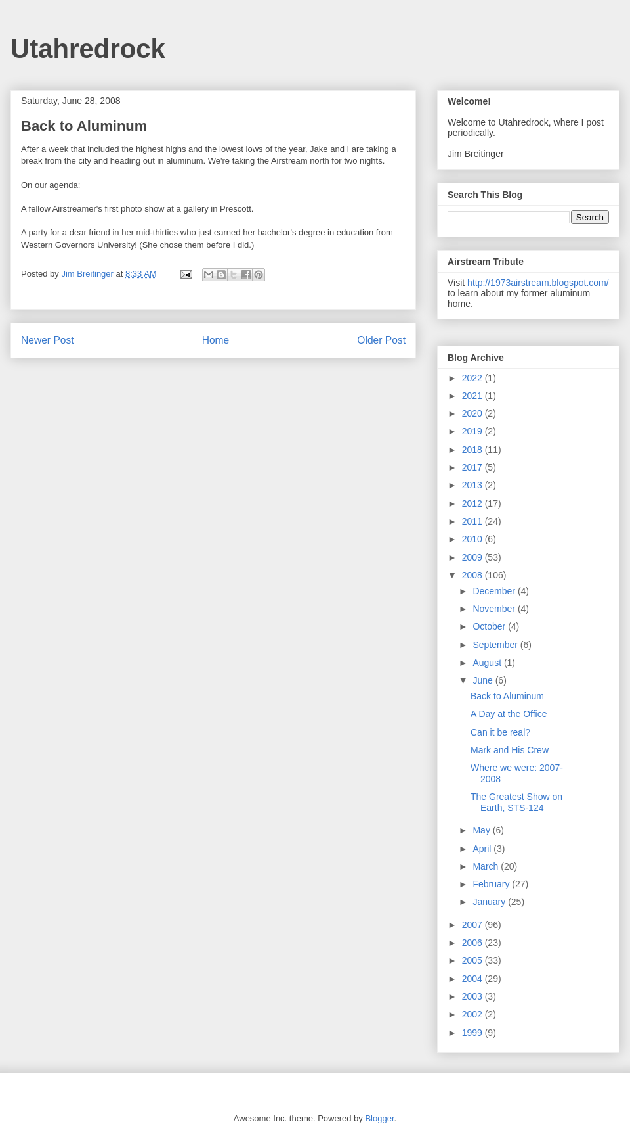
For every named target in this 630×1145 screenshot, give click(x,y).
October (490, 626)
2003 (473, 996)
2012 (473, 503)
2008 (473, 575)
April (483, 848)
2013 (473, 485)
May (482, 830)
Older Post (381, 340)
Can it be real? (500, 732)
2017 (473, 467)
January (490, 902)
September (496, 645)
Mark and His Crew (510, 750)
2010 (473, 539)
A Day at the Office (509, 714)
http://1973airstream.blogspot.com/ (538, 282)
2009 (473, 557)
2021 (473, 395)
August (487, 662)
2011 (473, 521)
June (483, 680)
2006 (473, 942)
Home (216, 340)
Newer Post (47, 340)
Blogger (379, 1118)
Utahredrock (87, 48)
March (486, 866)
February (492, 884)
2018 (473, 449)
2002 (473, 1014)
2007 (473, 925)
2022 (473, 378)
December (494, 591)
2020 (473, 413)
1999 (473, 1032)
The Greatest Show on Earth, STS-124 (516, 802)
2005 (473, 960)
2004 (473, 978)
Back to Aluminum (507, 696)
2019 (473, 431)
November (494, 608)
